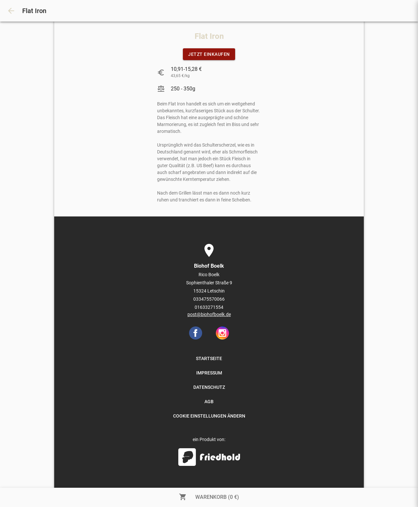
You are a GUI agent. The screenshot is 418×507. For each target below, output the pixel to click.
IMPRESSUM (209, 372)
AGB (209, 401)
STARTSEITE (209, 358)
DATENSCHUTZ (209, 387)
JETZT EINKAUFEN (209, 54)
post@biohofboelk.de (209, 314)
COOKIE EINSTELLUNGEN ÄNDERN (209, 416)
